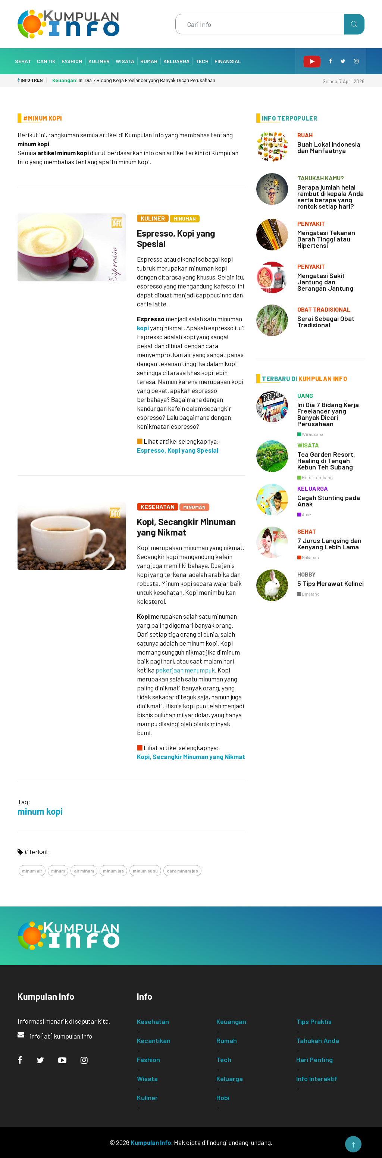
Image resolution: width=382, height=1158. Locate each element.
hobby (306, 574)
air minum (84, 870)
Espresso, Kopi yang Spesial (176, 238)
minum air (32, 870)
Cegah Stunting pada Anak (328, 500)
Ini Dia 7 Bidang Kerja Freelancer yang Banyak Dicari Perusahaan (133, 80)
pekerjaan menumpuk (185, 670)
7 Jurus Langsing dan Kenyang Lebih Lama (329, 543)
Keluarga (176, 61)
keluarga (312, 488)
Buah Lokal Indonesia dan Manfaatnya (328, 147)
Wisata (125, 61)
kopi (143, 327)
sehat (306, 531)
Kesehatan (158, 506)
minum (58, 870)
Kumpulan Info (151, 1142)
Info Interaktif (317, 1078)
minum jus (113, 870)
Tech (202, 61)
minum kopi (40, 811)
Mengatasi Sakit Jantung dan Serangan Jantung (325, 281)
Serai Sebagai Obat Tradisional (325, 321)
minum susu (145, 870)
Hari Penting (314, 1059)
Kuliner (99, 61)
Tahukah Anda (317, 1040)
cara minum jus (182, 870)
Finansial (228, 61)
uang (305, 395)
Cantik (46, 61)
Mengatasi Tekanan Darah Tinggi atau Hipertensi (326, 238)
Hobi (222, 1097)
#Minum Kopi (42, 118)
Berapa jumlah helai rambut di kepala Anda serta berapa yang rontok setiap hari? (330, 196)
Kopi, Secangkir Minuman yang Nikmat (186, 526)
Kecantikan (153, 1040)
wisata (308, 445)
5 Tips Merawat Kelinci (330, 583)
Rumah (148, 61)
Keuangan (231, 1021)
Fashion (72, 61)
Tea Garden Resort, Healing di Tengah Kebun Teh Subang (326, 460)
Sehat (23, 61)
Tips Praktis (314, 1021)
